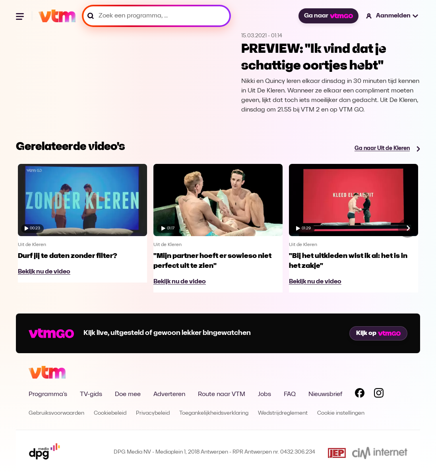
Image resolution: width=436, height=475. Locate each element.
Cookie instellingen (340, 413)
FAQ (290, 394)
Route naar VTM (221, 394)
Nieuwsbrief (325, 394)
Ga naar (328, 16)
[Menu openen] (20, 16)
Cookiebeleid (110, 413)
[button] (392, 16)
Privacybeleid (153, 413)
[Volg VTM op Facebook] (359, 394)
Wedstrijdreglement (283, 413)
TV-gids (91, 394)
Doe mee (128, 394)
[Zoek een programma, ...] (156, 15)
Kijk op (378, 333)
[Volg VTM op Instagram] (379, 394)
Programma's (48, 394)
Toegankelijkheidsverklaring (213, 413)
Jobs (264, 394)
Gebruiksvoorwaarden (56, 413)
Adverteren (169, 394)
